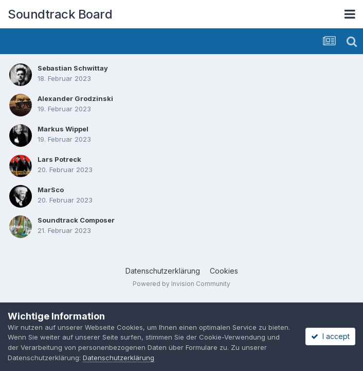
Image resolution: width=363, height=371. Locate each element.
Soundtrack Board (60, 14)
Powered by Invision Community (181, 284)
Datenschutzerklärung (162, 270)
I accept (330, 336)
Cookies (224, 270)
